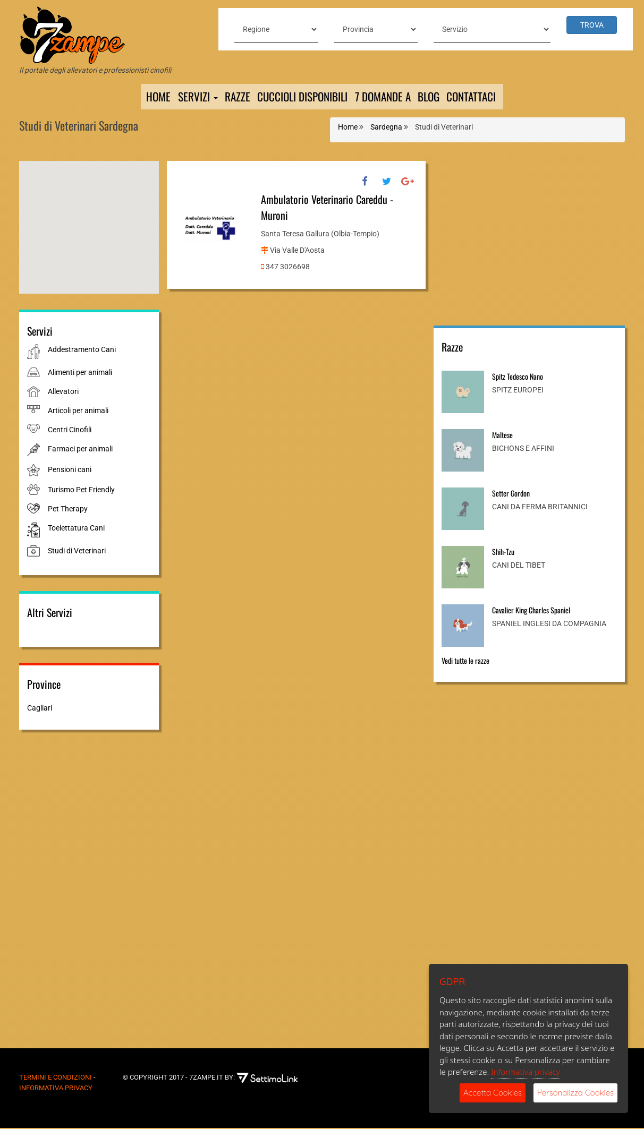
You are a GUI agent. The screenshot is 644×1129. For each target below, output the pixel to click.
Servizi (189, 97)
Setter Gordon (511, 494)
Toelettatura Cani (76, 529)
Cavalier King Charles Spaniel (531, 611)
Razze (230, 97)
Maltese (502, 435)
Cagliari (39, 709)
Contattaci (479, 97)
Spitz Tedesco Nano (517, 377)
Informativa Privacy (55, 1089)
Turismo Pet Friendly (81, 490)
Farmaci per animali (80, 450)
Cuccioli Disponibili (298, 97)
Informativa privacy (525, 1071)
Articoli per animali (78, 411)
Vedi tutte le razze (465, 661)
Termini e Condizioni (55, 1078)
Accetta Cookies (492, 1093)
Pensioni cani (69, 470)
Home (149, 97)
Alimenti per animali (80, 373)
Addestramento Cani (82, 350)
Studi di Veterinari (77, 552)
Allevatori (63, 392)
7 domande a (384, 97)
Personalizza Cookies (575, 1093)
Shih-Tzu (503, 552)
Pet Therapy (68, 510)
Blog (434, 97)
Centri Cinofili (69, 430)
